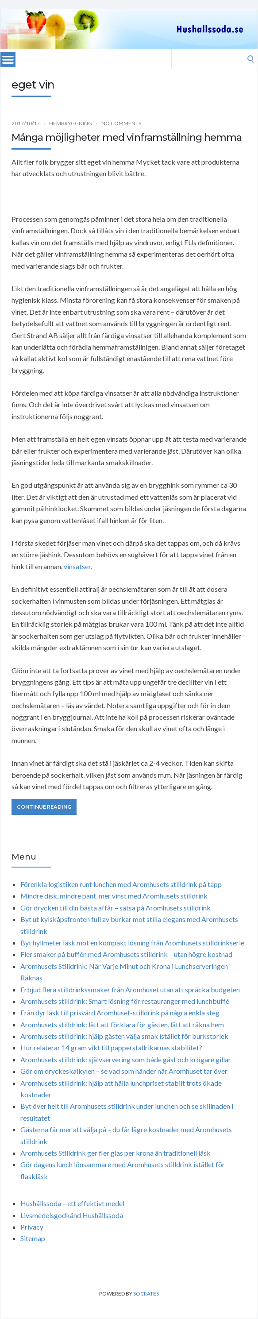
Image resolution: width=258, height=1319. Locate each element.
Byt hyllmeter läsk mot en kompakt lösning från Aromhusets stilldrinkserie (132, 942)
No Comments (121, 123)
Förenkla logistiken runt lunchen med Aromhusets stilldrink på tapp (121, 884)
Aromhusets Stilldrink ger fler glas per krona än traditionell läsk (115, 1153)
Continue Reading (44, 806)
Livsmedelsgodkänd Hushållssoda (71, 1215)
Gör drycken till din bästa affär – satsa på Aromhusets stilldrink (115, 907)
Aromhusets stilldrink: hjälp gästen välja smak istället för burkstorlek (124, 1036)
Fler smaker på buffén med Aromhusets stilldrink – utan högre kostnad (126, 954)
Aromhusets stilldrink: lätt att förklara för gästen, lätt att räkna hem (122, 1024)
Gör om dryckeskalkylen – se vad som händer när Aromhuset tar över (123, 1071)
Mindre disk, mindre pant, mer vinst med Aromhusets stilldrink (114, 895)
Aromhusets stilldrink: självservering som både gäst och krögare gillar (125, 1059)
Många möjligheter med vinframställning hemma (127, 137)
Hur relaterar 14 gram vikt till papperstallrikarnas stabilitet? (111, 1047)
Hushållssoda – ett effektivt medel (72, 1203)
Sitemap (32, 1238)
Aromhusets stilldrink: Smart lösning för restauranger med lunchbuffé (124, 1001)
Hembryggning (70, 123)
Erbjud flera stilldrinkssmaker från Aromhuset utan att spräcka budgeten (130, 989)
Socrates (146, 1293)
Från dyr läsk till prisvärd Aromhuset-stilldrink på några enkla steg (119, 1012)
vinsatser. (78, 566)
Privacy (31, 1227)
